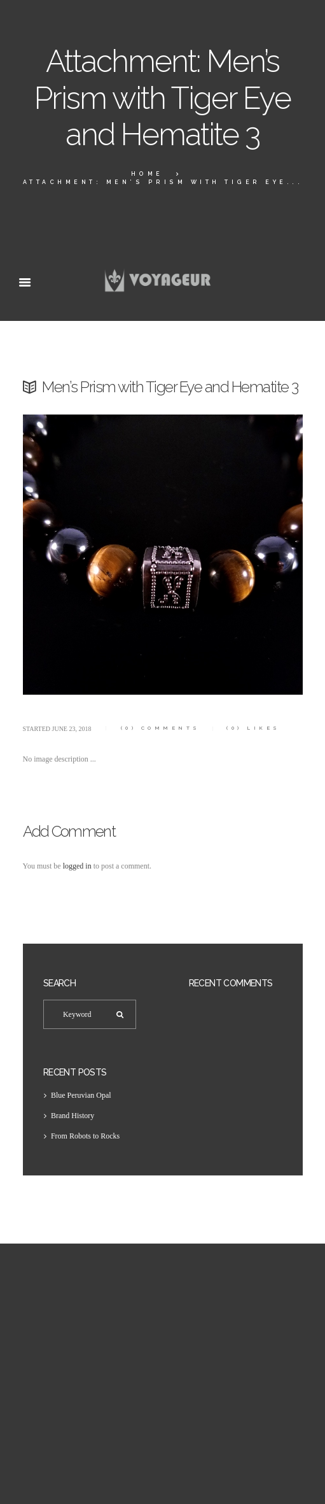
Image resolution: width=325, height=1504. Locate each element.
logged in (77, 866)
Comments (160, 728)
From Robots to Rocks (85, 1136)
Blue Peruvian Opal (81, 1095)
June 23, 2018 (72, 728)
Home (147, 174)
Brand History (72, 1115)
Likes (253, 728)
